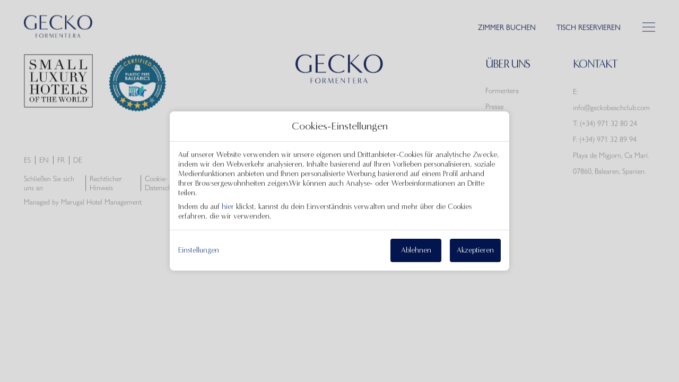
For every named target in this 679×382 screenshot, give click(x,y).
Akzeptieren (475, 250)
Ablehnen (416, 250)
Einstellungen (198, 250)
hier (228, 206)
